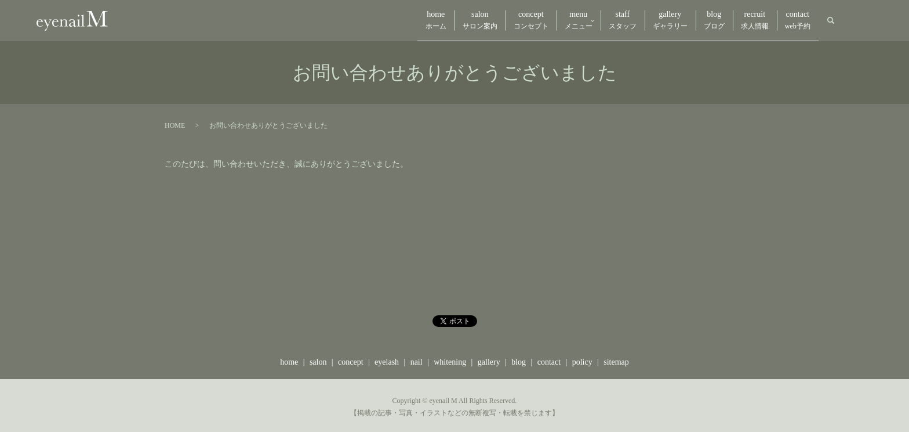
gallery (641, 19)
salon (415, 19)
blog (693, 19)
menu (530, 19)
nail (416, 358)
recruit (743, 19)
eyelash (386, 358)
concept (474, 19)
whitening (450, 358)
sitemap (616, 358)
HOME (175, 122)
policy (582, 358)
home (362, 19)
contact (793, 19)
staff (586, 19)
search (831, 19)
